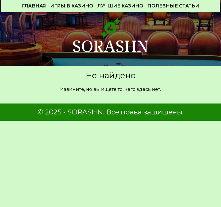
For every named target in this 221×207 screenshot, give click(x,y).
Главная (34, 6)
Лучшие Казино (120, 6)
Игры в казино (71, 6)
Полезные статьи (173, 6)
